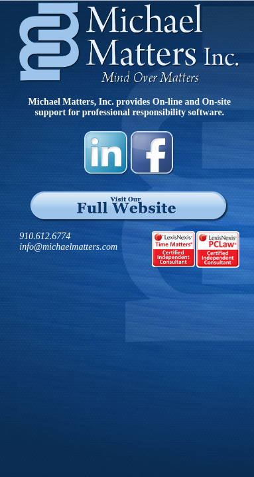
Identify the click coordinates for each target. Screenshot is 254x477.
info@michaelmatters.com (68, 247)
